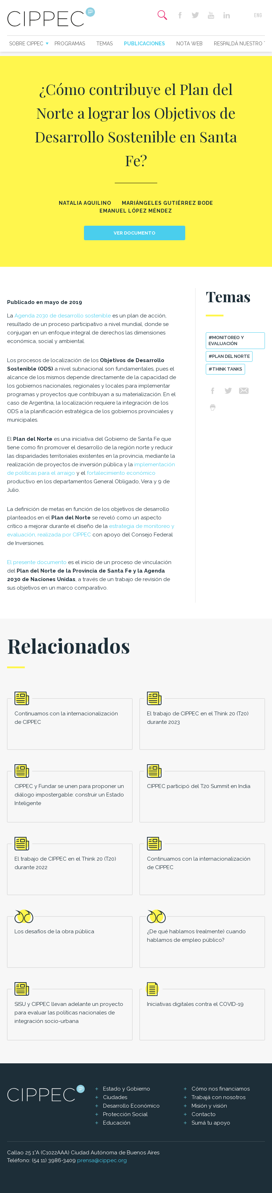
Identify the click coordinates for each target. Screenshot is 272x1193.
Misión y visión (209, 1106)
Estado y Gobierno (126, 1089)
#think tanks (225, 369)
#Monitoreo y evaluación (226, 340)
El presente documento (37, 562)
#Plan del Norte (229, 356)
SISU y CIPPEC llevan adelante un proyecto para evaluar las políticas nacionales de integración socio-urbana (69, 1012)
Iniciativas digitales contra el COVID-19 (195, 1004)
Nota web (189, 43)
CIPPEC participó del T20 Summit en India (198, 786)
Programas (70, 43)
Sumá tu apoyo (211, 1123)
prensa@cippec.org (102, 1160)
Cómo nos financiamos (221, 1089)
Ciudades (115, 1097)
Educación (116, 1123)
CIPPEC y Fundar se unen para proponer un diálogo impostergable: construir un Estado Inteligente (69, 794)
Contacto (204, 1114)
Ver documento (134, 233)
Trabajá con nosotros (218, 1097)
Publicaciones (144, 43)
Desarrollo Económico (131, 1106)
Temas (104, 43)
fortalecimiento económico (121, 473)
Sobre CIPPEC (26, 43)
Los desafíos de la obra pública (54, 931)
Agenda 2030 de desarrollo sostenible (63, 316)
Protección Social (125, 1114)
